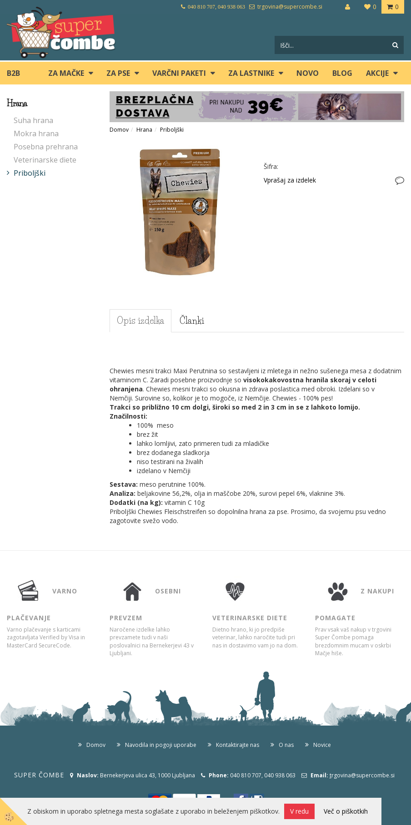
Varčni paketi (179, 73)
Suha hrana (33, 120)
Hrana (144, 129)
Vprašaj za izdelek (290, 180)
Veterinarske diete (45, 160)
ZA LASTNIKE (251, 73)
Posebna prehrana (46, 147)
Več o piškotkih (346, 811)
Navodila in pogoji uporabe (160, 745)
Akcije (377, 73)
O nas (286, 745)
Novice (322, 745)
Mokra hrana (36, 133)
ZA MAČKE (66, 73)
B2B (13, 73)
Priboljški (29, 173)
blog (342, 73)
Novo (307, 73)
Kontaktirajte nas (237, 745)
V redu (299, 811)
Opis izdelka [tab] (140, 320)
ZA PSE (118, 73)
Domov (119, 129)
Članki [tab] (192, 320)
